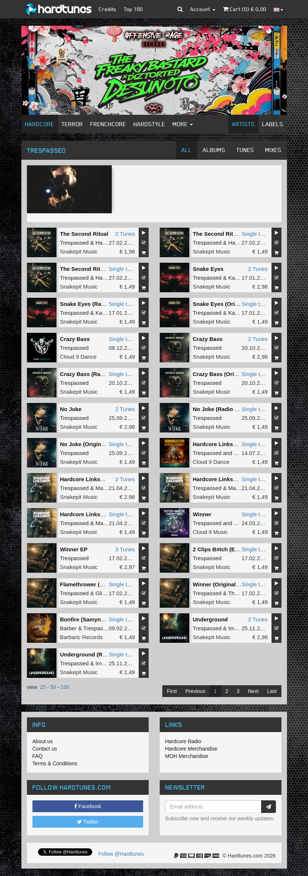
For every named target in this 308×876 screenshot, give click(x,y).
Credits (108, 9)
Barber (68, 628)
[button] (180, 9)
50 (53, 687)
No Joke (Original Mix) (89, 444)
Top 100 (133, 9)
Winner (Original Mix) (221, 584)
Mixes (273, 150)
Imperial (238, 628)
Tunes (245, 150)
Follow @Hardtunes (121, 854)
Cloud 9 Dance (78, 356)
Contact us (44, 749)
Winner (202, 514)
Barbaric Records (81, 637)
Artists (243, 124)
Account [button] (202, 9)
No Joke (71, 409)
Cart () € (244, 9)
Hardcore (39, 124)
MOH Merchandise (186, 756)
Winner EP (74, 549)
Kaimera (238, 278)
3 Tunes (125, 549)
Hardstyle (149, 124)
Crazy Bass (75, 339)
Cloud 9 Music (210, 532)
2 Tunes (125, 234)
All (186, 150)
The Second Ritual (84, 234)
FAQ (37, 756)
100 (64, 687)
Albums (214, 150)
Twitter (87, 822)
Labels (272, 124)
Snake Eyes (208, 269)
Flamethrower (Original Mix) (96, 584)
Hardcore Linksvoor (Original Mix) (104, 514)
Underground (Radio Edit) (94, 654)
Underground (210, 619)
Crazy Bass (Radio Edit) (91, 374)
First (172, 691)
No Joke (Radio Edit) (220, 409)
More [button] (183, 124)
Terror (72, 124)
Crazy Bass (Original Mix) (226, 374)
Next (253, 691)
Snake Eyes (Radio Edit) (92, 304)
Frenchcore (108, 124)
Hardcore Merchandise (191, 749)
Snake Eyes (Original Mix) (226, 304)
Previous (195, 691)
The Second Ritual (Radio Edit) (100, 269)
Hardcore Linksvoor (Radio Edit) (235, 479)
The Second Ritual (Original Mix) (235, 234)
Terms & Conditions (54, 763)
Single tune (255, 234)
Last (272, 691)
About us (42, 741)
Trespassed (74, 242)
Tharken (238, 593)
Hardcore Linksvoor (219, 444)
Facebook (87, 806)
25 (43, 687)
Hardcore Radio (183, 741)
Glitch (103, 593)
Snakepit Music (79, 251)
